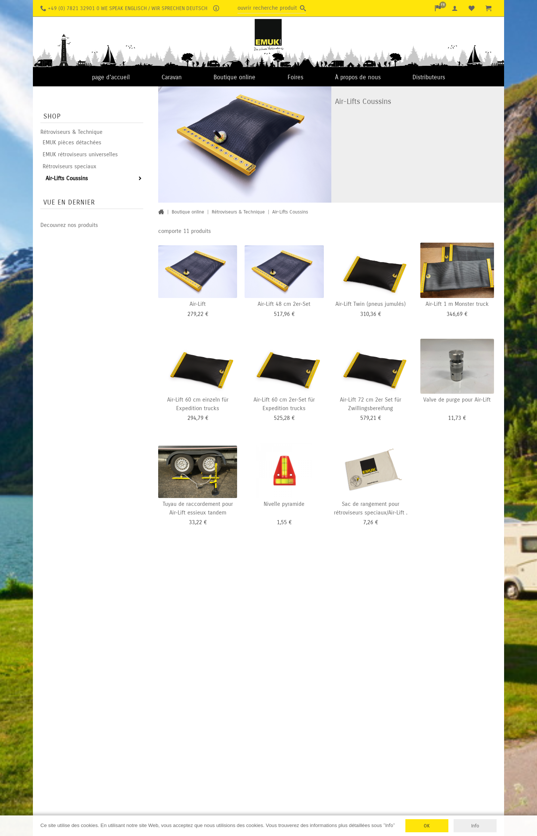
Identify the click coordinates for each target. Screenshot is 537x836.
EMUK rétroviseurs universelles (80, 154)
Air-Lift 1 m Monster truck (457, 303)
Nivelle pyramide (284, 503)
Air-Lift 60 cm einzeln (193, 399)
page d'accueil (111, 77)
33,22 (195, 522)
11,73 (454, 417)
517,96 (282, 313)
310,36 (368, 313)
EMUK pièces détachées (72, 142)
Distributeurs (428, 77)
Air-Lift (198, 303)
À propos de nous (358, 77)
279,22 (195, 313)
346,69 (455, 313)
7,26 (368, 522)
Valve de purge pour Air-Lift (457, 399)
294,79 (195, 417)
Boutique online (234, 77)
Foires (295, 77)
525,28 (282, 417)
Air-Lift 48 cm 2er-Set (284, 303)
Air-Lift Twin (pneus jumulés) (370, 303)
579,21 (368, 417)
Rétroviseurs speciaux (69, 166)
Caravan (172, 77)
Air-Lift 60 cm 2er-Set (280, 399)
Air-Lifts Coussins (67, 178)
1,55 (282, 522)
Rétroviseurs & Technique (71, 132)
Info (475, 826)
